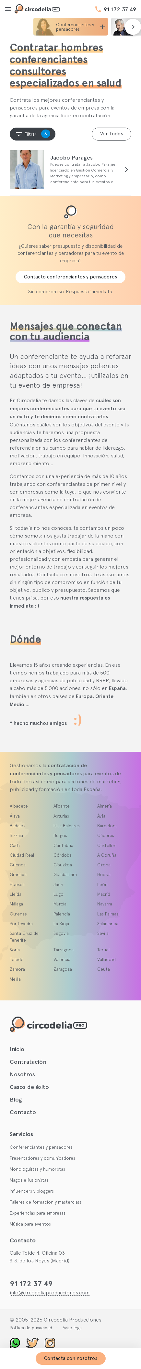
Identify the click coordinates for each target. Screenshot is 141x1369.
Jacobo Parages (71, 157)
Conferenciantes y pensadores (41, 1147)
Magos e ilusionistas (29, 1180)
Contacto (23, 1112)
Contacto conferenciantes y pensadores (70, 277)
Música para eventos (30, 1224)
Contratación (28, 1061)
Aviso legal (73, 1327)
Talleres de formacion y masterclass (46, 1202)
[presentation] (133, 27)
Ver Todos (111, 134)
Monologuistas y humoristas (37, 1169)
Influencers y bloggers (32, 1191)
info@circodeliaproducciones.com (49, 1292)
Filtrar (32, 134)
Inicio (17, 1049)
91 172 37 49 (120, 9)
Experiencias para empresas (37, 1213)
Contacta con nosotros (70, 1358)
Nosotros (22, 1074)
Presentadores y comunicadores (42, 1158)
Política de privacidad (31, 1327)
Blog (16, 1099)
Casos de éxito (29, 1087)
